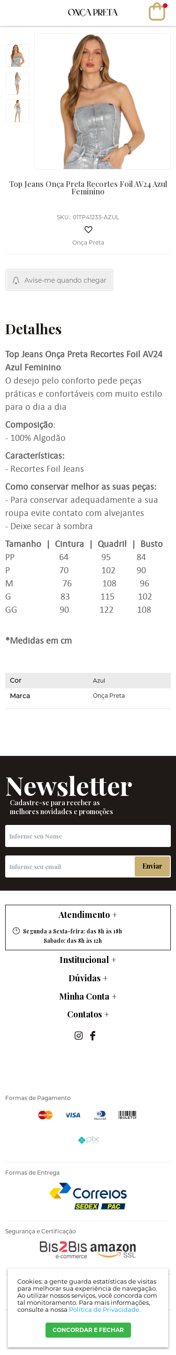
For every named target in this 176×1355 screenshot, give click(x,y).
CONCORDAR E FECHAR (88, 1329)
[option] (17, 55)
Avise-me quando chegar (65, 280)
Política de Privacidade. (105, 1309)
